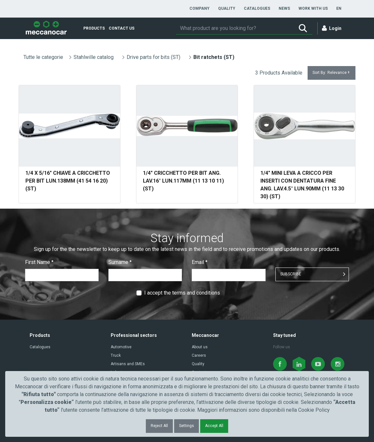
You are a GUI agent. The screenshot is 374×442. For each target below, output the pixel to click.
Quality (198, 364)
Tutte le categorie (43, 57)
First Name (39, 262)
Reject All (159, 425)
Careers (199, 355)
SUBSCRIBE (290, 274)
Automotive (121, 347)
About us (200, 347)
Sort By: (331, 72)
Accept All (214, 425)
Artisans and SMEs (128, 364)
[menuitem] (199, 8)
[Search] (234, 28)
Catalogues (40, 347)
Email (199, 262)
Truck (116, 355)
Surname (120, 262)
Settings (186, 425)
